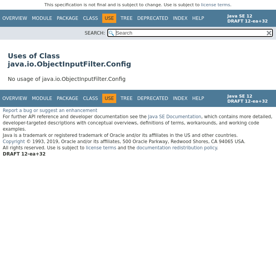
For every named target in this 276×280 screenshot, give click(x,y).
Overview (14, 18)
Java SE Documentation (174, 116)
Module (42, 18)
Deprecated (152, 18)
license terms (215, 4)
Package (67, 18)
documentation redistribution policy (176, 147)
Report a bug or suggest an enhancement (50, 110)
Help (198, 18)
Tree (127, 18)
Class (90, 18)
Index (180, 18)
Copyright (14, 141)
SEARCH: (95, 33)
